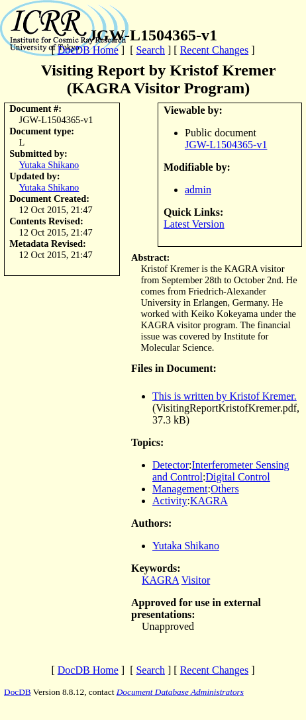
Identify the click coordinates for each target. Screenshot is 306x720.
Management (180, 488)
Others (225, 488)
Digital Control (237, 476)
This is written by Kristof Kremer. (224, 396)
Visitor (195, 580)
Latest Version (194, 224)
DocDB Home (88, 50)
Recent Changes (214, 50)
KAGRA (209, 500)
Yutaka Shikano (49, 164)
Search (150, 50)
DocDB (17, 692)
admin (198, 189)
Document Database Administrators (180, 692)
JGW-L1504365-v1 (226, 144)
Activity (169, 500)
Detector (170, 465)
